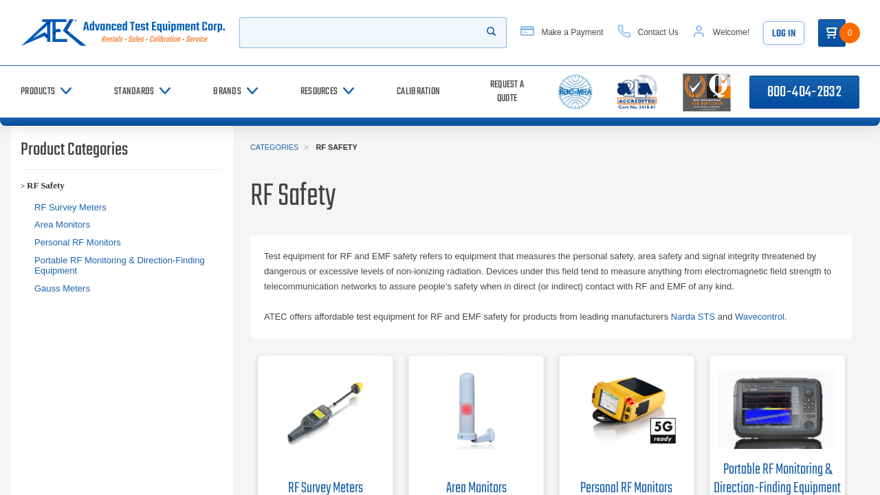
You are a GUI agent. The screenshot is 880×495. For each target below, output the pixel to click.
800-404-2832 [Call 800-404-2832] (804, 92)
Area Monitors (62, 224)
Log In (783, 34)
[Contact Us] (648, 33)
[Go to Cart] (832, 33)
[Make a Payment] (561, 33)
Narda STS (693, 316)
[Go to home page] (123, 33)
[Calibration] (418, 92)
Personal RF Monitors (77, 242)
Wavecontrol (759, 316)
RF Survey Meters (70, 207)
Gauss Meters (62, 288)
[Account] (720, 33)
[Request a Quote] (507, 92)
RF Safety (46, 185)
